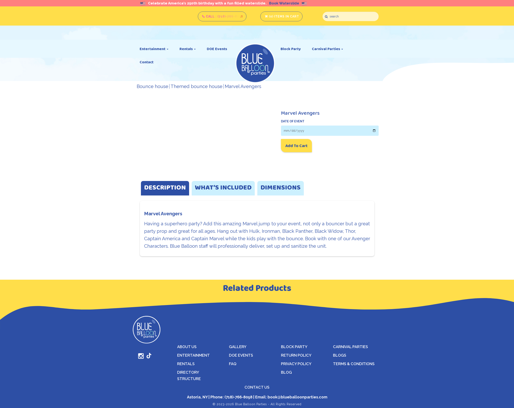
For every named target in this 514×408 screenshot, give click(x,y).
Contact (146, 62)
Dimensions (281, 188)
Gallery (237, 346)
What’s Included (223, 188)
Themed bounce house (196, 86)
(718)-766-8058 (238, 397)
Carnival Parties (327, 49)
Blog (286, 372)
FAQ (232, 364)
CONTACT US (257, 387)
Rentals (188, 49)
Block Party (291, 49)
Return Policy (296, 355)
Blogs (339, 355)
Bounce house (152, 86)
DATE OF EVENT (292, 121)
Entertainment (154, 49)
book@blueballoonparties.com (297, 397)
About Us (187, 346)
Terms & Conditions (354, 364)
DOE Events (217, 49)
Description (165, 188)
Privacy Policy (296, 364)
